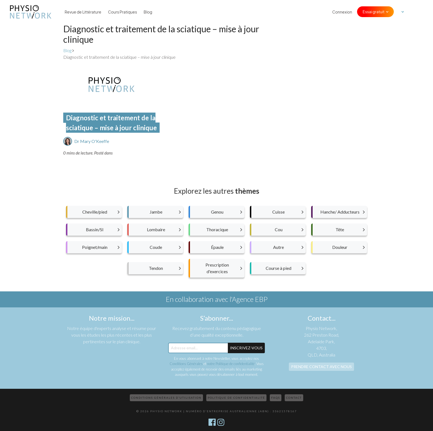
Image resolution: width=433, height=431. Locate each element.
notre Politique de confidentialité (231, 363)
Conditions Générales (186, 363)
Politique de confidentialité (236, 397)
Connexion (342, 11)
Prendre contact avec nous (321, 366)
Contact (294, 397)
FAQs (275, 397)
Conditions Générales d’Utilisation (166, 397)
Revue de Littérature (83, 11)
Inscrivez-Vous (246, 347)
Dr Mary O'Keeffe (91, 141)
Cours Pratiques (122, 11)
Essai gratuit (373, 11)
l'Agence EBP (248, 299)
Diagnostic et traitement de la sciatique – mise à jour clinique (111, 123)
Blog (148, 11)
